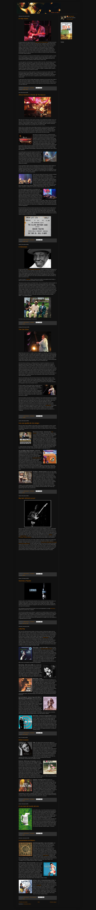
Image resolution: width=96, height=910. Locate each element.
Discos (24, 492)
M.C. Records (23, 535)
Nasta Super (48, 405)
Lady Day (22, 629)
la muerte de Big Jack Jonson (34, 269)
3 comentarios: (32, 799)
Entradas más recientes (23, 902)
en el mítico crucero (36, 457)
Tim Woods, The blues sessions (25, 537)
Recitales (24, 89)
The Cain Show (24, 329)
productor (28, 279)
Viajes (27, 89)
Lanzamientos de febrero (27, 840)
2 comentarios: (32, 573)
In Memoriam (23, 247)
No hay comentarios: (33, 897)
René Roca (53, 608)
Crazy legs (39, 885)
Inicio (39, 902)
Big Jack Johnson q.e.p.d (27, 498)
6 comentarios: (32, 239)
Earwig (50, 534)
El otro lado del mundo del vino (29, 806)
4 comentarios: (32, 732)
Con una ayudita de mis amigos (29, 423)
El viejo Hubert (23, 18)
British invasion (24, 740)
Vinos (27, 623)
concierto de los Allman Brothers (41, 42)
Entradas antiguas (53, 902)
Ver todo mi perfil (70, 19)
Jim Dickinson (45, 855)
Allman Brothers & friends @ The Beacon (32, 95)
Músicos (24, 575)
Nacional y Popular (25, 581)
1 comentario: (32, 87)
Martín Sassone (71, 16)
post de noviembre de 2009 (46, 648)
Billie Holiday (45, 637)
